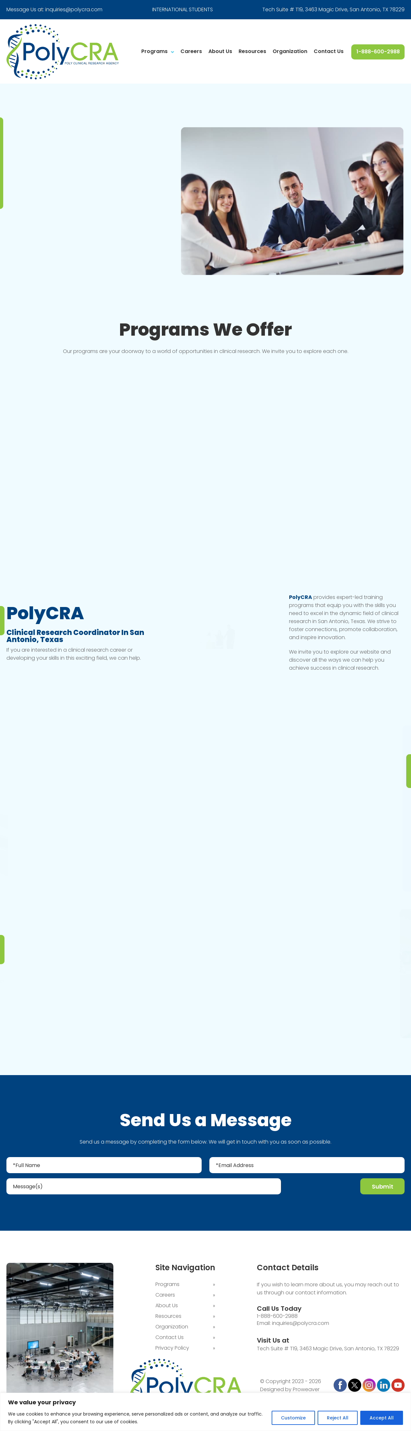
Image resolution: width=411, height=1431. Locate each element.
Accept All (382, 1418)
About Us (220, 51)
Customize (293, 1418)
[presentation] (321, 1188)
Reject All (337, 1418)
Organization (290, 51)
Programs (154, 51)
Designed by (276, 1390)
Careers (191, 51)
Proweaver (306, 1390)
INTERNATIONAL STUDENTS (182, 9)
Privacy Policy (172, 1348)
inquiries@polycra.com (73, 9)
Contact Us (329, 51)
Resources (252, 51)
